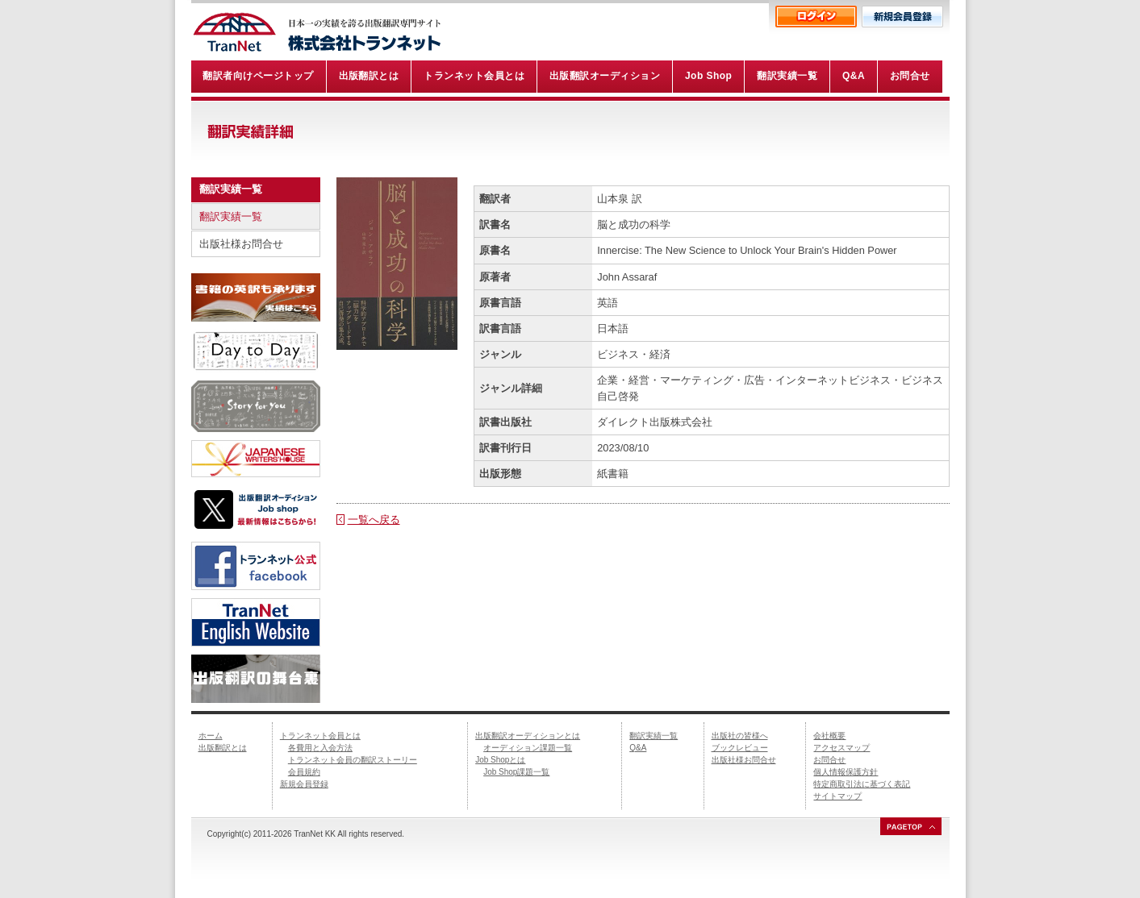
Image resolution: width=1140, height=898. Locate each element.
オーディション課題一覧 (527, 747)
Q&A (637, 747)
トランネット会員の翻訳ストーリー (352, 759)
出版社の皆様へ (740, 735)
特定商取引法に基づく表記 (861, 784)
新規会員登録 (304, 784)
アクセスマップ (841, 747)
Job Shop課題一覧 (516, 771)
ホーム (210, 735)
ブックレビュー (740, 747)
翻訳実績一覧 (230, 216)
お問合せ (829, 759)
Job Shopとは (500, 759)
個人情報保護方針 (845, 771)
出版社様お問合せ (241, 244)
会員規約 (304, 771)
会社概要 (829, 735)
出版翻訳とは (222, 747)
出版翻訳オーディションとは (527, 735)
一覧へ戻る (374, 519)
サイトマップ (837, 796)
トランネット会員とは (320, 735)
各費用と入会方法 (320, 747)
